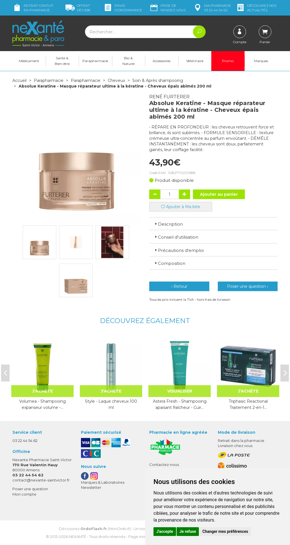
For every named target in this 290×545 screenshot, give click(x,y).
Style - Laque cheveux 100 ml (111, 404)
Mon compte (24, 494)
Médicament (29, 61)
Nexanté (77, 536)
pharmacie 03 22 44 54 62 (212, 7)
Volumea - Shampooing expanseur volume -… (42, 404)
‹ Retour (179, 286)
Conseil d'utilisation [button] (176, 237)
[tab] (213, 223)
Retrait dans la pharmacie (241, 440)
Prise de (167, 7)
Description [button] (168, 224)
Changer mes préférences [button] (225, 531)
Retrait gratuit (33, 7)
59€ (78, 7)
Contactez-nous (164, 464)
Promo (228, 61)
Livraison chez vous (235, 445)
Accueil (19, 80)
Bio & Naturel (128, 61)
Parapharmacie (95, 61)
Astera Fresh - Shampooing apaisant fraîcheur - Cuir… (179, 404)
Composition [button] (169, 263)
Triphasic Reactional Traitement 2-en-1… (248, 404)
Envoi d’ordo (122, 7)
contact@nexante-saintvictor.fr (41, 480)
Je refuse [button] (187, 531)
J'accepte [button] (164, 531)
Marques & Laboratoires (102, 482)
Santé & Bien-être (62, 61)
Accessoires (161, 61)
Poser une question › (247, 286)
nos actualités (256, 7)
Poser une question (30, 489)
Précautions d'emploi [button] (179, 250)
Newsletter (91, 487)
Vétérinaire (194, 61)
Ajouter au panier (219, 194)
